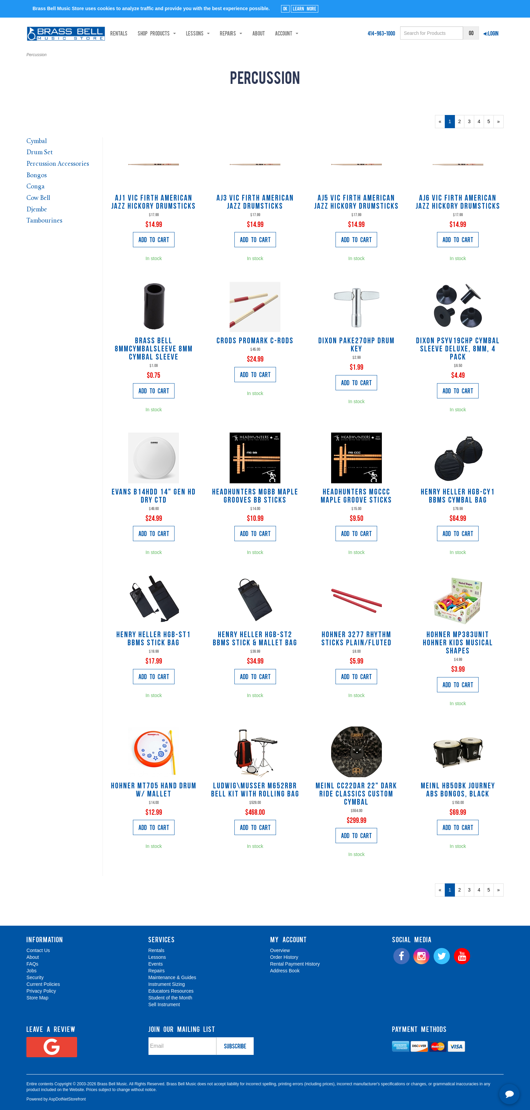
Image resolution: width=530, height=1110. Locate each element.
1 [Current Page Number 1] (451, 123)
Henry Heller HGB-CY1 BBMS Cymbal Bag (458, 496)
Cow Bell (38, 198)
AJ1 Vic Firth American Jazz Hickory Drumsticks (153, 202)
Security (35, 977)
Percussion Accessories (57, 164)
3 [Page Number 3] (471, 121)
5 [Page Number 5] (490, 121)
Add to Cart (153, 239)
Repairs (156, 970)
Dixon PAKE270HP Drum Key (356, 345)
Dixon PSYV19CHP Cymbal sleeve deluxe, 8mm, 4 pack (458, 349)
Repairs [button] (250, 33)
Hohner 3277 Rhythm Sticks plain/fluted (356, 639)
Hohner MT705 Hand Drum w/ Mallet (154, 790)
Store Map (37, 997)
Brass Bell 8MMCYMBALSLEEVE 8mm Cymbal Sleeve (154, 349)
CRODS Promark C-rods (255, 341)
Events (155, 964)
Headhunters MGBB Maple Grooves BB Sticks (255, 496)
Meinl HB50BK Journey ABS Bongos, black (458, 790)
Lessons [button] (217, 33)
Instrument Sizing (166, 984)
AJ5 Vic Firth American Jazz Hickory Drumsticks (356, 202)
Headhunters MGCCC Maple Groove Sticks (356, 496)
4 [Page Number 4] (481, 121)
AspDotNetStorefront (67, 1099)
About (278, 33)
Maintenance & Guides (172, 977)
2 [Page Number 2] (461, 121)
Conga (35, 187)
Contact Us (38, 950)
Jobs (31, 970)
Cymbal (36, 141)
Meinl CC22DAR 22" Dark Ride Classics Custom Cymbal (356, 794)
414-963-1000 (381, 33)
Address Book (285, 970)
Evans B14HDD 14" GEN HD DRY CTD (154, 496)
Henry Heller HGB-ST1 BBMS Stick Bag (153, 639)
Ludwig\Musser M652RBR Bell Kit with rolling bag (255, 790)
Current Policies (43, 984)
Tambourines (44, 221)
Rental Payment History (295, 964)
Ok (285, 8)
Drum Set (39, 152)
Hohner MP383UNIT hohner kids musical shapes (458, 643)
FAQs (32, 964)
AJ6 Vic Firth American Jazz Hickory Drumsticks (458, 202)
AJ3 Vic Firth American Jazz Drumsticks (255, 202)
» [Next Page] (500, 123)
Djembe (36, 210)
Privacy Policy (41, 991)
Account (306, 33)
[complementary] (476, 1073)
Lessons (157, 957)
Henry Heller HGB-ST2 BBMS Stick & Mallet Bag (255, 639)
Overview (280, 950)
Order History (284, 957)
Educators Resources (170, 991)
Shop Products (176, 33)
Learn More (304, 8)
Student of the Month (170, 997)
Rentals (138, 33)
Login (491, 33)
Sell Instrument (164, 1004)
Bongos (36, 175)
